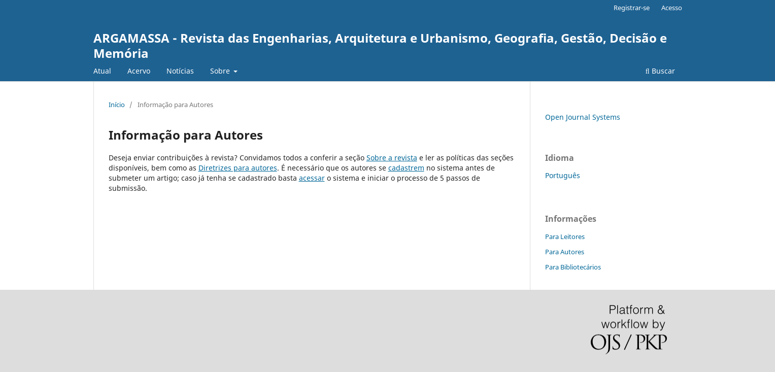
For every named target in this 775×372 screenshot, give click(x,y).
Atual (102, 71)
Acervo (138, 71)
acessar (312, 178)
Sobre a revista (391, 157)
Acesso (671, 7)
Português (562, 175)
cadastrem (406, 168)
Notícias (180, 71)
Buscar (660, 71)
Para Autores (564, 251)
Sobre (221, 71)
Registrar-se (632, 7)
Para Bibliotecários (573, 267)
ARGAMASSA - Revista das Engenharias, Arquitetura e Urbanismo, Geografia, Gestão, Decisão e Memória (380, 45)
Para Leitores (565, 236)
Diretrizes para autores (237, 168)
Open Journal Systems (582, 117)
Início (117, 104)
